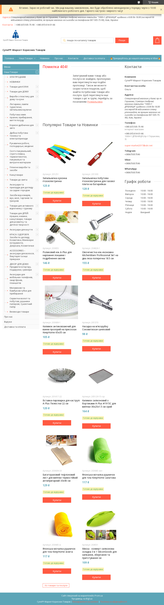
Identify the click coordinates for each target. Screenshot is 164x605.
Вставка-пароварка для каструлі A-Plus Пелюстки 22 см (61, 402)
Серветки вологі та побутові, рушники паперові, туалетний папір (21, 302)
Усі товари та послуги (56, 585)
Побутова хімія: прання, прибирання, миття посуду (21, 117)
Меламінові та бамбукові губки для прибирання (20, 290)
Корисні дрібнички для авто (22, 126)
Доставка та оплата (94, 58)
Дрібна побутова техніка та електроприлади (19, 135)
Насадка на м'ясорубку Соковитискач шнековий (96, 328)
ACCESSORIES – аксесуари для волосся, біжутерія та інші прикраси (22, 255)
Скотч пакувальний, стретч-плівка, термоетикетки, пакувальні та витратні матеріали (20, 156)
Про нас (59, 58)
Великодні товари (19, 311)
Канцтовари (16, 174)
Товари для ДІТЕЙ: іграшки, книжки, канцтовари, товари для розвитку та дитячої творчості (21, 219)
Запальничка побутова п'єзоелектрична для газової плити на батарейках (98, 181)
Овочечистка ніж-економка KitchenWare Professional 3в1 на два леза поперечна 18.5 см (100, 255)
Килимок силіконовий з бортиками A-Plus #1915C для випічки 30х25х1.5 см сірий (99, 403)
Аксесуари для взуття (21, 229)
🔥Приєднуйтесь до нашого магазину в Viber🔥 (135, 58)
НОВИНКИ (15, 81)
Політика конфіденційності (113, 601)
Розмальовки (94, 101)
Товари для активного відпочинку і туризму (21, 207)
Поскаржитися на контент (85, 601)
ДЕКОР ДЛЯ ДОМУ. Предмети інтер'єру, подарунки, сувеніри (21, 266)
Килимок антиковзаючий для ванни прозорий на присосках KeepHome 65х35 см (59, 329)
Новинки (44, 58)
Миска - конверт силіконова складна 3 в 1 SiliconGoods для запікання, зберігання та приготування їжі (99, 553)
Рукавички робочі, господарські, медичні (21, 145)
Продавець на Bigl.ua (82, 598)
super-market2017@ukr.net (138, 145)
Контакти (73, 58)
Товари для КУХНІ (19, 86)
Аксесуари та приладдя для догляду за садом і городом (21, 187)
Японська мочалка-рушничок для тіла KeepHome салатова (99, 476)
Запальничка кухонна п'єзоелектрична (55, 180)
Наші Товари (26, 58)
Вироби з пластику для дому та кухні (22, 98)
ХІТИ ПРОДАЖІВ (18, 76)
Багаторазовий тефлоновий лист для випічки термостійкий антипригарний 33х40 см (60, 477)
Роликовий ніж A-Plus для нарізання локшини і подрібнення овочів (57, 255)
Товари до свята (18, 179)
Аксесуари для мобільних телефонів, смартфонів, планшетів (21, 278)
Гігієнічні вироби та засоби (20, 169)
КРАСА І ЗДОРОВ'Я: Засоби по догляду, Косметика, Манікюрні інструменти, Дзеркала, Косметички (22, 240)
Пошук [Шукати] (121, 40)
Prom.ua (99, 595)
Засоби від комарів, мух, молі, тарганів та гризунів (21, 198)
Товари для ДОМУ (19, 91)
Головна (9, 58)
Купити (57, 200)
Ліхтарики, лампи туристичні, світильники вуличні (20, 107)
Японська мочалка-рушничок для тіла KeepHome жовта (59, 550)
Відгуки (8, 321)
